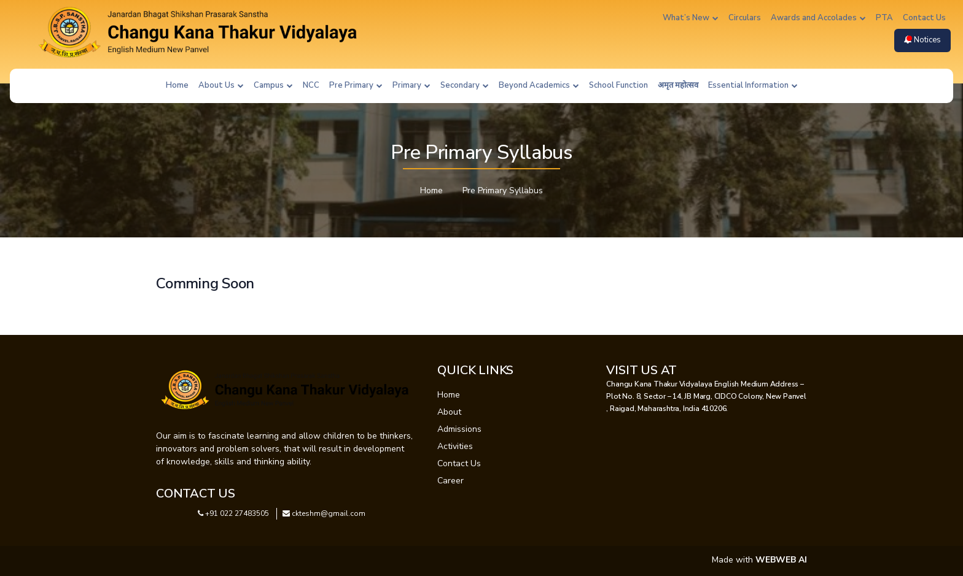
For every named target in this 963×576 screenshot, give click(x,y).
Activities (455, 446)
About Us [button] (221, 85)
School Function (618, 85)
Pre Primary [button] (356, 85)
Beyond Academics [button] (539, 85)
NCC (311, 85)
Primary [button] (411, 85)
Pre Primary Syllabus (502, 190)
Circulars (744, 17)
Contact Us (924, 17)
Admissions (459, 429)
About (449, 412)
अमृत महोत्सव (678, 85)
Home (177, 85)
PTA (884, 17)
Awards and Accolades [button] (818, 17)
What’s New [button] (691, 17)
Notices (922, 39)
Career (450, 480)
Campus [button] (273, 85)
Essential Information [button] (753, 85)
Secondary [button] (464, 85)
